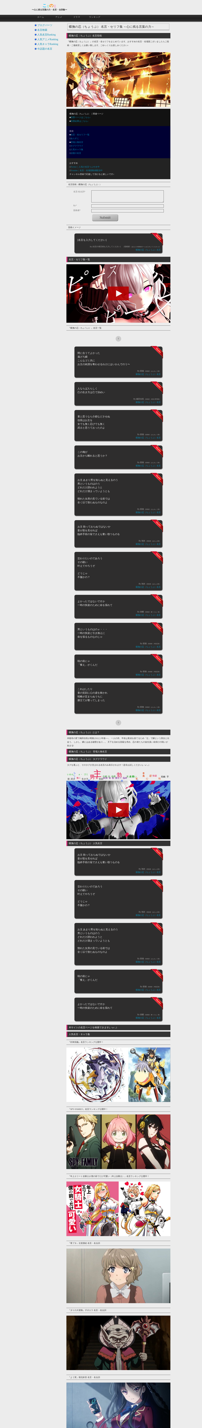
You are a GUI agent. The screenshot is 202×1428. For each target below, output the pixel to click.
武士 (73, 779)
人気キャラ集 (77, 149)
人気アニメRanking (47, 39)
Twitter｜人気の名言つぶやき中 (85, 167)
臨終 (125, 778)
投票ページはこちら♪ (81, 117)
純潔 (105, 778)
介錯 (105, 776)
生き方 (85, 779)
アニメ (58, 17)
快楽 (155, 776)
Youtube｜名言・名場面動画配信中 (87, 170)
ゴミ (86, 774)
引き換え (143, 773)
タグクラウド (77, 146)
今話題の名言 (44, 48)
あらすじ (75, 138)
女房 (132, 776)
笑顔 (101, 779)
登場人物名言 (77, 142)
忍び (150, 774)
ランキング (95, 17)
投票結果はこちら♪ (79, 121)
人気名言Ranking (46, 34)
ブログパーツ (44, 25)
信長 (113, 776)
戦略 (163, 777)
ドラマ (76, 17)
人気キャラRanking (47, 44)
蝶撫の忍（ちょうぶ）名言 (148, 250)
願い (134, 776)
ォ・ (80, 774)
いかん (70, 774)
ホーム (40, 17)
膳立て (118, 778)
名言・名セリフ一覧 (80, 135)
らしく (74, 774)
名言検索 (42, 30)
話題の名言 (76, 153)
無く (79, 778)
